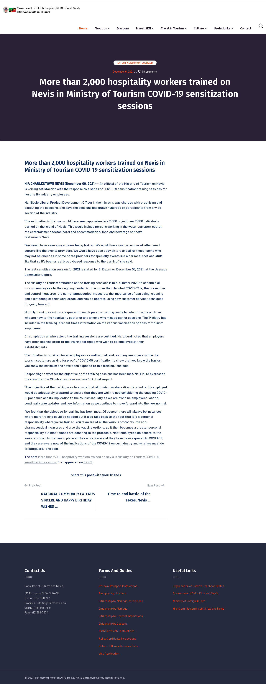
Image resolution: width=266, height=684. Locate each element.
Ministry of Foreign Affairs (189, 601)
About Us (101, 28)
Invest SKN (143, 28)
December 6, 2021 (122, 71)
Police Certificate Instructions (117, 638)
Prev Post (33, 485)
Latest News (125, 62)
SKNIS (87, 462)
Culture (199, 28)
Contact (245, 28)
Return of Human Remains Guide (119, 646)
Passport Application (112, 593)
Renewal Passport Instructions (118, 586)
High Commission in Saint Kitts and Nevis (198, 608)
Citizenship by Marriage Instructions (121, 601)
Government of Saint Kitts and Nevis (195, 593)
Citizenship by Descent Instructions (121, 616)
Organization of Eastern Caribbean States (198, 586)
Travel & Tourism (172, 28)
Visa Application (109, 653)
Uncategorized (143, 62)
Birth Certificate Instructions (116, 631)
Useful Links (222, 28)
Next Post (155, 485)
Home (83, 28)
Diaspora (123, 28)
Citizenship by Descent (113, 623)
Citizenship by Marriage (113, 608)
